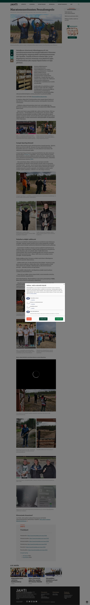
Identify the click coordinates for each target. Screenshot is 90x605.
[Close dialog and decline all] (64, 284)
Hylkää (29, 318)
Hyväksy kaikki (59, 318)
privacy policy (33, 293)
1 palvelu (32, 308)
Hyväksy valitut (43, 318)
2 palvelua (32, 300)
